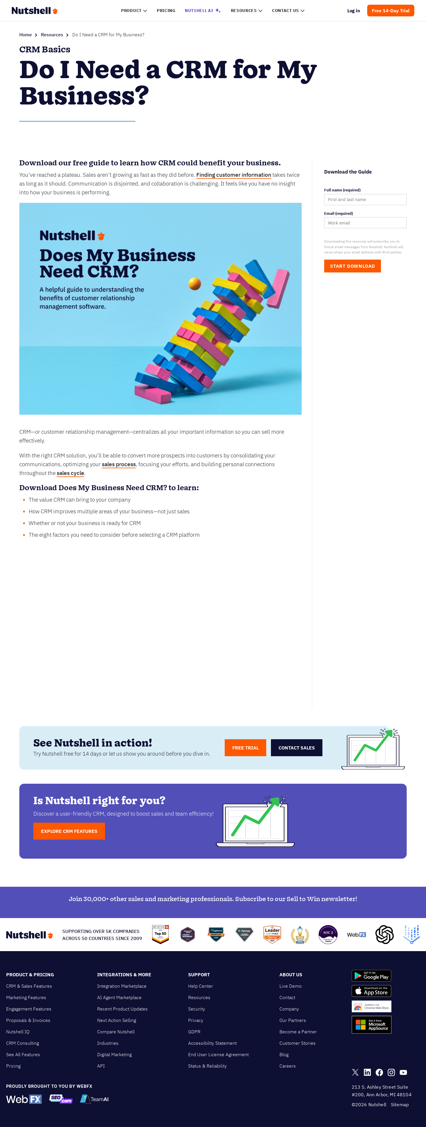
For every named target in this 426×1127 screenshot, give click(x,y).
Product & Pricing (30, 974)
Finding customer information (233, 174)
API (101, 1066)
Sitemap (400, 1104)
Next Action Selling (116, 1020)
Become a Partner (298, 1032)
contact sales (297, 748)
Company (289, 1009)
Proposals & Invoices (28, 1020)
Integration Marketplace (122, 986)
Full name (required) (342, 190)
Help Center (200, 986)
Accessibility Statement (212, 1043)
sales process (119, 464)
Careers (287, 1066)
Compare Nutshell (116, 1032)
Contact (287, 997)
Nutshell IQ (18, 1032)
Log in (353, 10)
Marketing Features (26, 997)
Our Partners (292, 1020)
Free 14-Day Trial (391, 10)
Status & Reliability (207, 1066)
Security (196, 1009)
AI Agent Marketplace (119, 997)
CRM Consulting (22, 1043)
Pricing (13, 1066)
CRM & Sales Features (29, 986)
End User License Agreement (218, 1054)
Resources (52, 34)
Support (199, 974)
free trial (245, 748)
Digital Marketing (114, 1054)
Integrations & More (124, 974)
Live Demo (290, 986)
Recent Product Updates (122, 1009)
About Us (290, 974)
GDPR (194, 1032)
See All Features (23, 1054)
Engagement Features (28, 1009)
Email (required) (338, 213)
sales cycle (70, 472)
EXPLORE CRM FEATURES (69, 831)
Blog (283, 1054)
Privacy (195, 1020)
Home (25, 34)
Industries (107, 1043)
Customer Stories (297, 1043)
